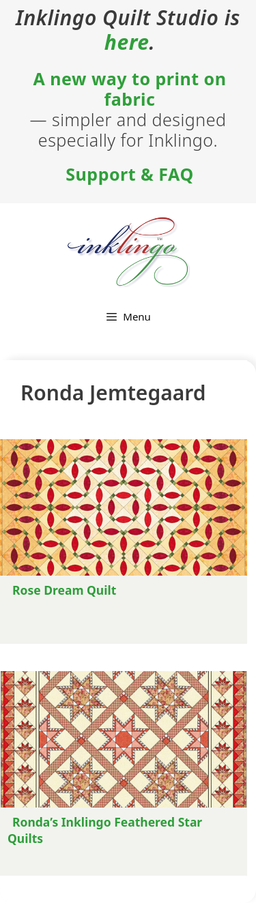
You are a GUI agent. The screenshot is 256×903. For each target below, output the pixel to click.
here (127, 42)
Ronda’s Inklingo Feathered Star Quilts (105, 830)
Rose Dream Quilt (64, 590)
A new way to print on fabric (130, 88)
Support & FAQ (129, 174)
